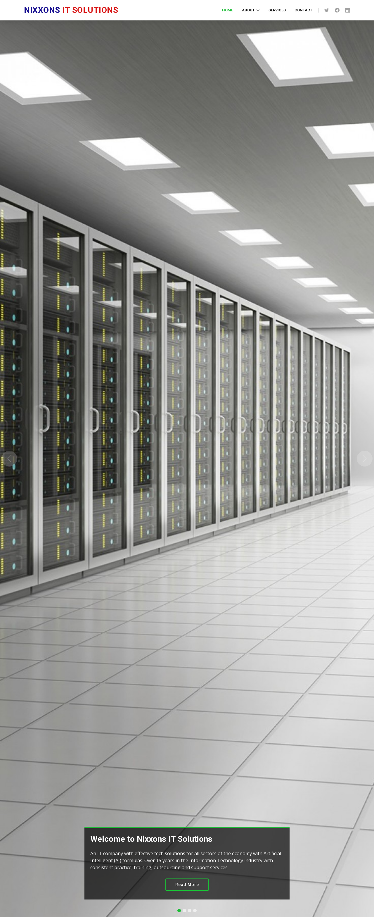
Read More (187, 884)
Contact (303, 10)
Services (277, 10)
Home (227, 10)
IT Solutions (71, 10)
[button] (9, 458)
